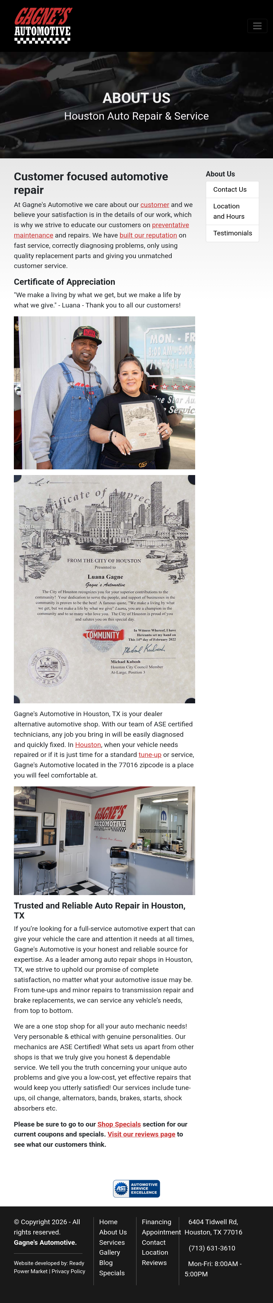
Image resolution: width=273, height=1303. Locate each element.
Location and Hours (229, 211)
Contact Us (230, 189)
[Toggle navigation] (257, 26)
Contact (154, 1242)
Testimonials (232, 233)
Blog (106, 1263)
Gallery (109, 1252)
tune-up (150, 755)
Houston (88, 745)
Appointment (161, 1232)
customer (154, 205)
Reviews (154, 1263)
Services (112, 1242)
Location (155, 1252)
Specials (112, 1273)
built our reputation (148, 235)
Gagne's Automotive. (45, 1242)
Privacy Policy (68, 1271)
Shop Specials (119, 1124)
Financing (156, 1222)
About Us (113, 1232)
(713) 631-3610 (212, 1248)
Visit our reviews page (142, 1134)
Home (108, 1222)
